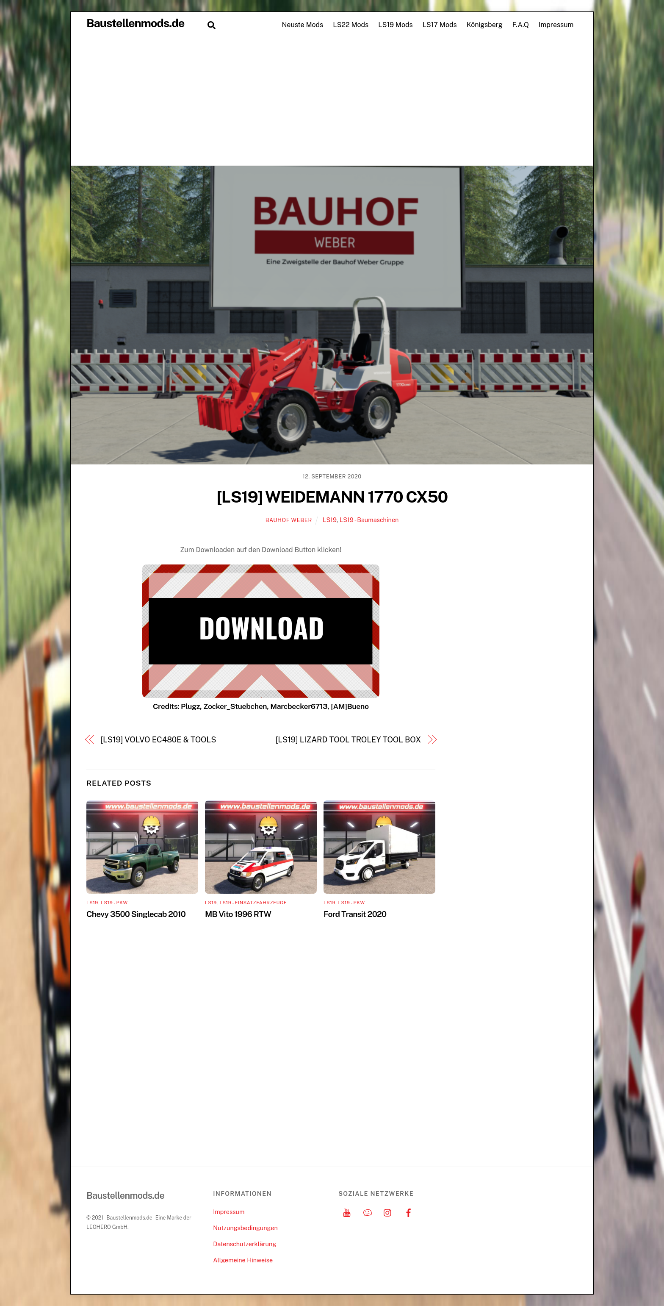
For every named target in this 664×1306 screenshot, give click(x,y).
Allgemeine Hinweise (243, 1260)
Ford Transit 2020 (355, 914)
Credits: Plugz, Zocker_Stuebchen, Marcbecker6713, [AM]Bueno (261, 706)
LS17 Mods (440, 25)
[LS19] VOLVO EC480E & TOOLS (158, 739)
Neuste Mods (302, 25)
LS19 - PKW (114, 903)
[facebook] (408, 1211)
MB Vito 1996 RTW (238, 914)
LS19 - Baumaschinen (369, 519)
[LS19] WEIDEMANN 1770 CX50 (331, 496)
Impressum (556, 25)
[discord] (367, 1211)
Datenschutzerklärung (244, 1244)
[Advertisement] (332, 101)
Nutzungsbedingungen (245, 1227)
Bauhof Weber (289, 520)
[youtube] (346, 1211)
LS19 (330, 519)
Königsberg (485, 25)
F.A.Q (520, 25)
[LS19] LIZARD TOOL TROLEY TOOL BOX (348, 739)
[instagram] (387, 1211)
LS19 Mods (395, 25)
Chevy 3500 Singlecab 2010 (135, 914)
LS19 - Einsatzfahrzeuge (253, 903)
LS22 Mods (350, 25)
